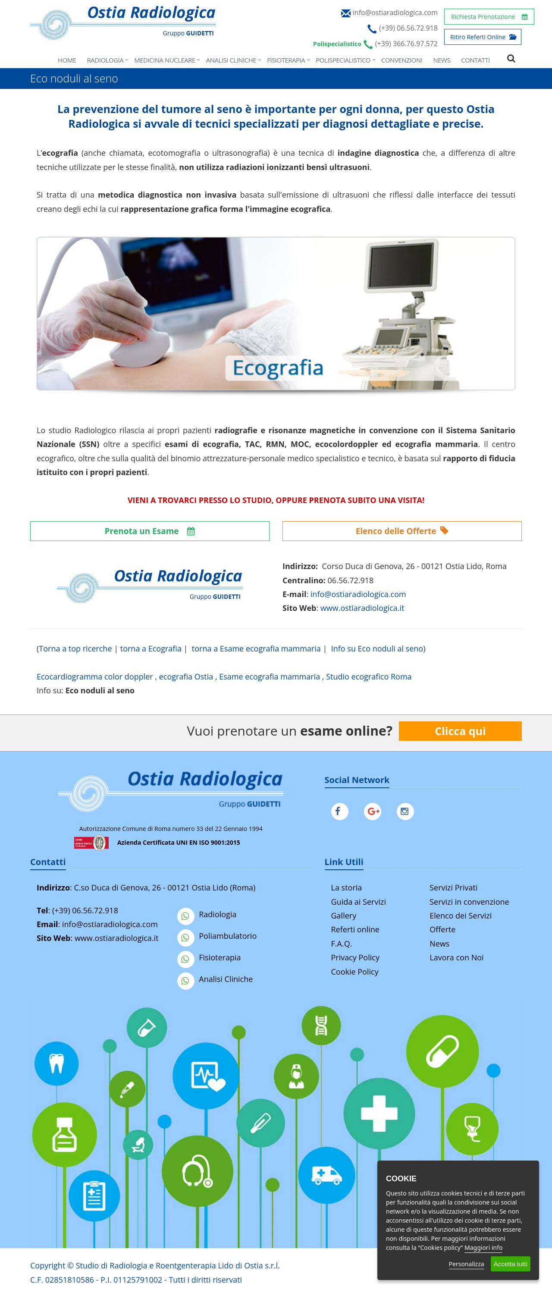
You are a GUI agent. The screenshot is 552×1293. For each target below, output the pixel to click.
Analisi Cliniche (231, 60)
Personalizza (466, 1264)
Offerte (442, 929)
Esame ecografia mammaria (269, 676)
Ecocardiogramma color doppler (95, 676)
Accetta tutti (510, 1264)
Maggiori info (483, 1247)
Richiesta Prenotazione (489, 17)
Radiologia (105, 60)
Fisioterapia (286, 60)
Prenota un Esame (150, 531)
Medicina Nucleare (164, 60)
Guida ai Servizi (358, 902)
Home (67, 60)
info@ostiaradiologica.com (110, 924)
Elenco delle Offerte (402, 531)
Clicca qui (460, 731)
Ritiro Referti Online (482, 37)
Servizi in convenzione (469, 902)
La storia (346, 887)
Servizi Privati (453, 887)
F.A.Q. (341, 943)
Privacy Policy (355, 957)
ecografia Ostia (186, 676)
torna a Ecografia (151, 648)
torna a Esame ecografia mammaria (256, 648)
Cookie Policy (355, 971)
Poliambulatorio (217, 936)
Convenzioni (401, 60)
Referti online (355, 929)
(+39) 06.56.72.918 (85, 910)
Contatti (475, 60)
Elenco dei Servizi (461, 915)
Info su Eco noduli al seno (377, 648)
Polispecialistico (343, 60)
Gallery (344, 915)
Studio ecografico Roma (368, 676)
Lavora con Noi (456, 957)
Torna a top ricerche (75, 648)
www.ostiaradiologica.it (362, 608)
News (441, 60)
